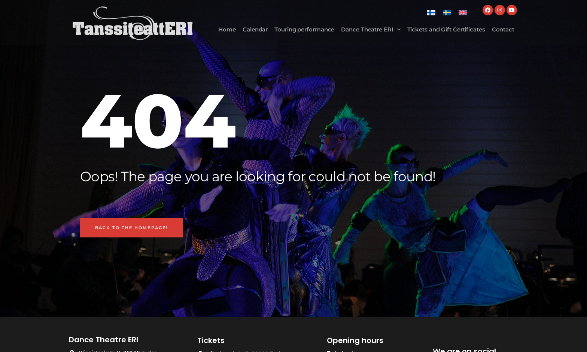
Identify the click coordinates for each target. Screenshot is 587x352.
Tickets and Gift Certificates (446, 29)
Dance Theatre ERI (370, 29)
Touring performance (304, 29)
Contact (503, 29)
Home (227, 29)
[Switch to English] (463, 12)
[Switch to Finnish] (431, 12)
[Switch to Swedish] (447, 12)
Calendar (255, 29)
